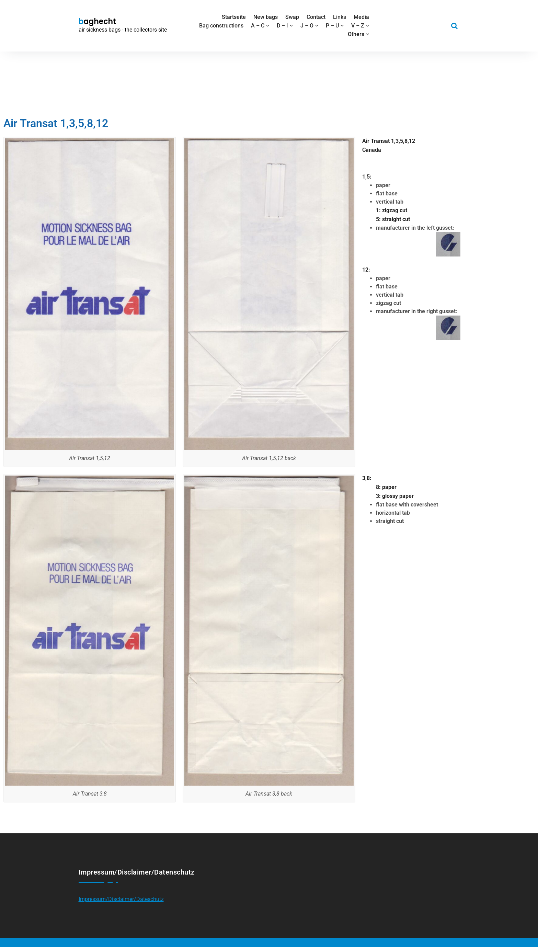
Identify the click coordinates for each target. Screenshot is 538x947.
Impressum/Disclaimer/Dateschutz (121, 899)
